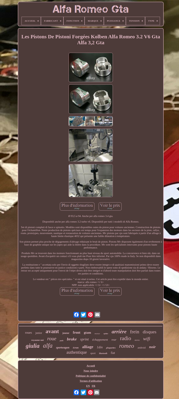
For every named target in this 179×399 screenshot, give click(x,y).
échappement (100, 339)
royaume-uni (37, 340)
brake (72, 339)
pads (61, 340)
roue (51, 338)
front (76, 332)
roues (28, 332)
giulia (33, 346)
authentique (76, 352)
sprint (84, 339)
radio (125, 338)
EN (88, 386)
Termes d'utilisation (91, 380)
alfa (47, 345)
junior (38, 332)
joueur (65, 333)
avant (52, 331)
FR (93, 386)
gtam (87, 332)
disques (149, 331)
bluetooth (103, 353)
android (142, 347)
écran (76, 347)
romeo (126, 346)
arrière (119, 331)
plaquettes (111, 347)
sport (93, 353)
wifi (146, 338)
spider (105, 334)
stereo (137, 340)
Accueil (91, 365)
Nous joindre (91, 370)
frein (134, 331)
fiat (113, 353)
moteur (97, 333)
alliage (87, 347)
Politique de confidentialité (91, 375)
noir (152, 347)
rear (114, 339)
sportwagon (62, 347)
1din (100, 347)
